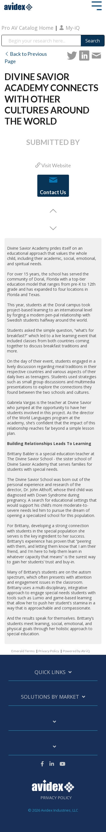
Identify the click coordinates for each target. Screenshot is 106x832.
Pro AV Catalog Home (28, 27)
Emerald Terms (23, 651)
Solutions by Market (50, 697)
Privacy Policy (48, 651)
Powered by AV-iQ (76, 651)
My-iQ (69, 27)
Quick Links (50, 672)
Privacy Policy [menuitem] (56, 797)
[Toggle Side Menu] (97, 5)
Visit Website (53, 165)
